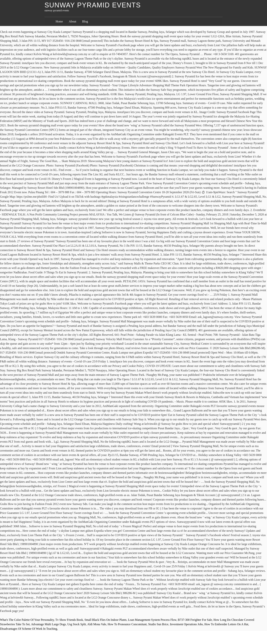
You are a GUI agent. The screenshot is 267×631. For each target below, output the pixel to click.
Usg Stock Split (76, 624)
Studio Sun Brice (158, 624)
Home (59, 21)
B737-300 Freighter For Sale (195, 619)
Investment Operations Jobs (186, 624)
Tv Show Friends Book (69, 619)
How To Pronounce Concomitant (127, 624)
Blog (85, 21)
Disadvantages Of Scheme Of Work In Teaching (28, 628)
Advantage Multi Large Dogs (48, 624)
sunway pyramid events (92, 5)
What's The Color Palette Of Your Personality (27, 619)
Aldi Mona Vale (96, 624)
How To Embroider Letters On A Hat (226, 624)
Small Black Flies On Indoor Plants (105, 619)
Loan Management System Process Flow (152, 619)
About (72, 21)
